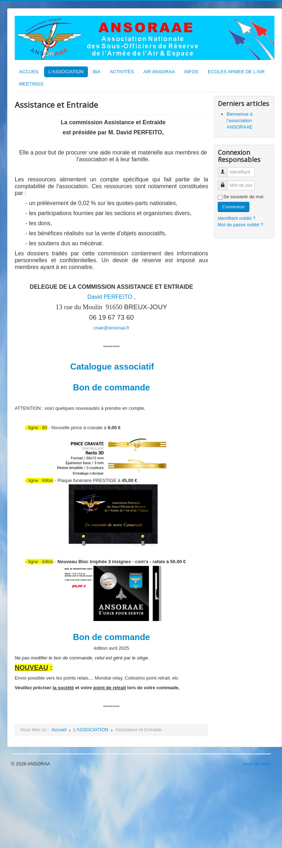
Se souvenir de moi (243, 196)
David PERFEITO (110, 297)
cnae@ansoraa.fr (112, 327)
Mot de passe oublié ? (240, 224)
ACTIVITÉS (122, 71)
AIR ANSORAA (159, 71)
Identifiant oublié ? (237, 218)
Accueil (58, 729)
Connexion (233, 206)
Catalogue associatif (112, 366)
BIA (96, 71)
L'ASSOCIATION (66, 71)
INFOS (191, 71)
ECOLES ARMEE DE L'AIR (236, 71)
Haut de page (257, 763)
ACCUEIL (29, 71)
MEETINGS (31, 84)
